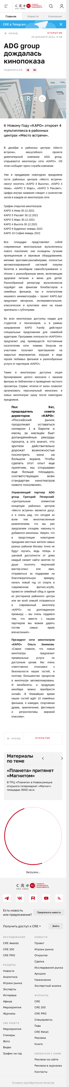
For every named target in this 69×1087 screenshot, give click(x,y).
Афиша (7, 1001)
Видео (7, 1047)
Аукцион (40, 973)
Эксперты (9, 989)
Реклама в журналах (48, 1065)
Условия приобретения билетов (33, 1082)
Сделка (39, 961)
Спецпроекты (43, 1019)
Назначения (42, 979)
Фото (6, 1041)
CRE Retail (41, 1031)
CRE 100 (8, 949)
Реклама (40, 1037)
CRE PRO (9, 955)
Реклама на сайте (46, 1059)
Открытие (54, 32)
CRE (37, 1001)
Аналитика (10, 976)
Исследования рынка (48, 967)
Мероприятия (12, 1007)
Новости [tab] (33, 16)
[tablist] (33, 16)
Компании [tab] (55, 16)
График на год (12, 1053)
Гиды (37, 1025)
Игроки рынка (12, 983)
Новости (8, 970)
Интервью (9, 995)
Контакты (40, 1071)
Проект (39, 943)
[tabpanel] (33, 449)
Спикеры (9, 1035)
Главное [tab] (11, 16)
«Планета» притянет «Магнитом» (30, 773)
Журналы (9, 1013)
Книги (38, 1044)
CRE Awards (11, 943)
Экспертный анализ (47, 985)
